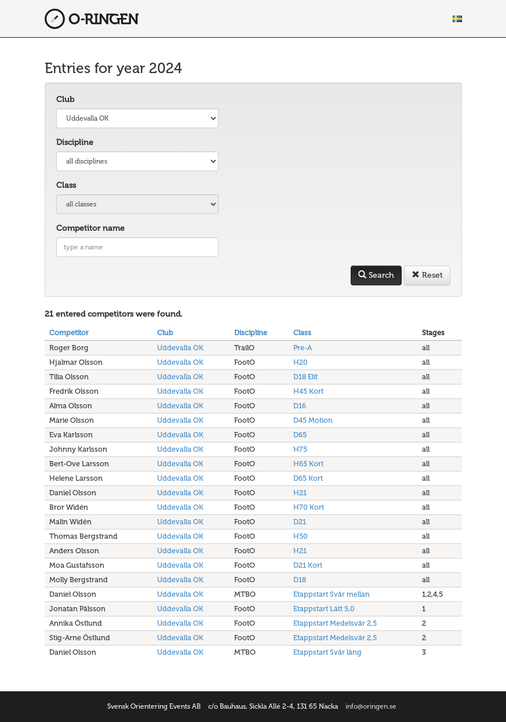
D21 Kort (307, 565)
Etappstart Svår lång (327, 652)
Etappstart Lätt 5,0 (324, 608)
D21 (299, 521)
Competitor (69, 332)
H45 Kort (308, 391)
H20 (300, 362)
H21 (300, 492)
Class (66, 185)
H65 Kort (308, 463)
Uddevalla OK (180, 347)
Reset (427, 275)
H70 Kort (308, 507)
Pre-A (302, 347)
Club (65, 99)
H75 (300, 449)
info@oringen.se (370, 706)
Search (376, 275)
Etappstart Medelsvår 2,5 (335, 623)
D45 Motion (313, 420)
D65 (300, 434)
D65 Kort (308, 478)
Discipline (74, 142)
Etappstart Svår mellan (331, 594)
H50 (300, 536)
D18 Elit (305, 376)
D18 (299, 579)
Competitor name (90, 228)
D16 (299, 405)
